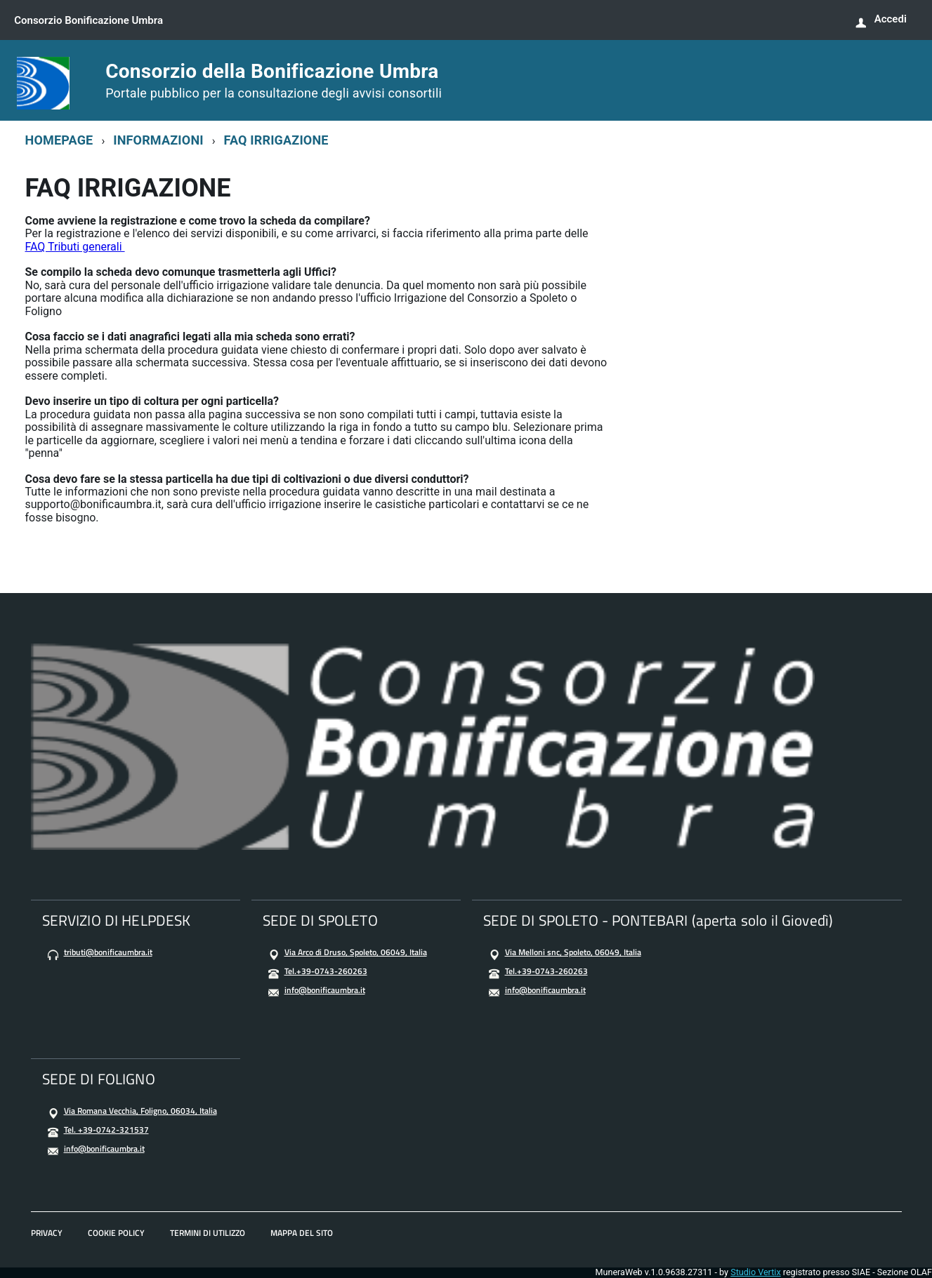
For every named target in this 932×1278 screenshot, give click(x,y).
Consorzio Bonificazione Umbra (91, 20)
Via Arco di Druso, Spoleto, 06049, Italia (355, 952)
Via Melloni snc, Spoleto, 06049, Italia (573, 952)
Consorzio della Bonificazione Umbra (273, 81)
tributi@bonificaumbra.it (108, 952)
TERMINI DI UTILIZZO (207, 1232)
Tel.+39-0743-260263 (325, 971)
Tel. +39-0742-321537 (106, 1129)
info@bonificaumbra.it (324, 990)
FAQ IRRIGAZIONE (275, 140)
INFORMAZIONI (158, 140)
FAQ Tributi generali (75, 246)
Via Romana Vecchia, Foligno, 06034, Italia (140, 1110)
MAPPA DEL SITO (301, 1232)
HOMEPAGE (59, 140)
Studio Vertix (755, 1272)
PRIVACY (47, 1232)
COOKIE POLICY (116, 1232)
